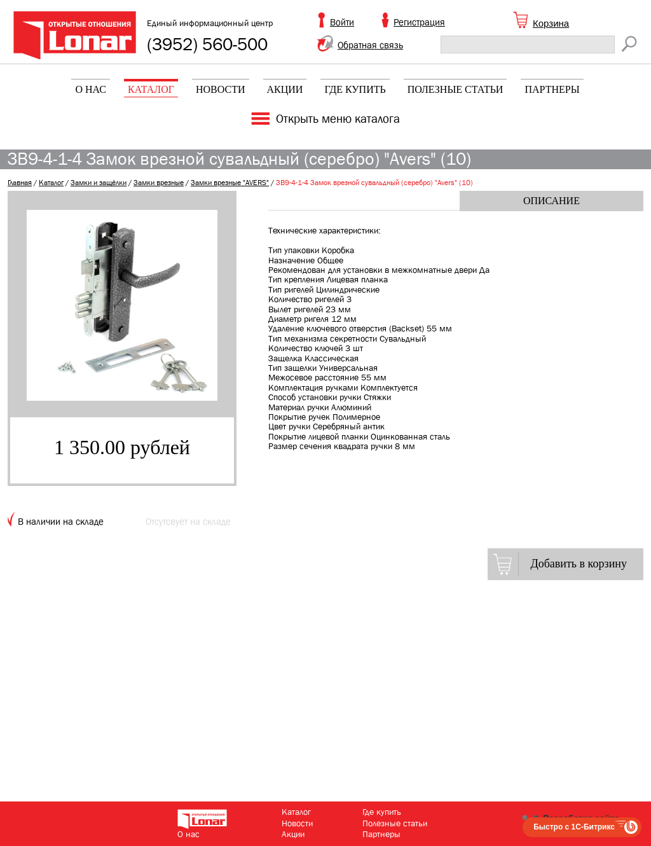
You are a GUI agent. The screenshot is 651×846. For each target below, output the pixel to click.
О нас (90, 89)
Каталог (151, 89)
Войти (342, 22)
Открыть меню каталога (338, 119)
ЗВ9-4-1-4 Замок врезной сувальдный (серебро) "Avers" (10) (374, 182)
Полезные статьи (456, 89)
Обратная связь (370, 45)
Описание (551, 200)
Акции (285, 89)
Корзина (551, 23)
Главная (20, 182)
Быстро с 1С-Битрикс (574, 826)
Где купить (354, 89)
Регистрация (419, 22)
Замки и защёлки (99, 182)
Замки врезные (159, 182)
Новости (220, 89)
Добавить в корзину (578, 563)
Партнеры (551, 89)
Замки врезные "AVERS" (230, 182)
